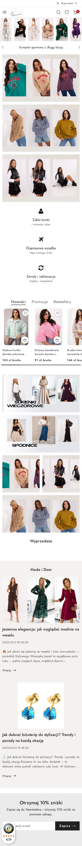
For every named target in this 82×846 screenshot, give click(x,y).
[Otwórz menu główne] (4, 12)
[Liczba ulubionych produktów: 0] (67, 12)
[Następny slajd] (79, 47)
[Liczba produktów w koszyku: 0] (75, 12)
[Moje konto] (66, 3)
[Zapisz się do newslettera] (28, 825)
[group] (41, 29)
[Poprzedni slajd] (3, 47)
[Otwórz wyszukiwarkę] (58, 12)
